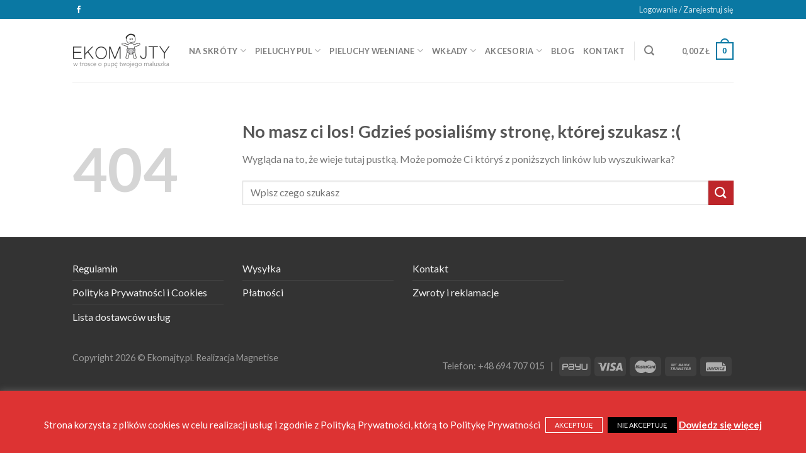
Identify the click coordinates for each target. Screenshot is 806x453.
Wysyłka (261, 268)
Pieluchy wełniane (376, 51)
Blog (562, 51)
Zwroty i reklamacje (455, 292)
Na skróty (217, 51)
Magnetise (257, 357)
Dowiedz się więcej (720, 424)
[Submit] (721, 193)
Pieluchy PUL (288, 51)
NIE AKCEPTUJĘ (642, 425)
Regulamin (95, 268)
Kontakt (604, 51)
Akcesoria (513, 51)
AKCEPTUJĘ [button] (574, 425)
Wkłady (454, 51)
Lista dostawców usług (121, 317)
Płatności (262, 292)
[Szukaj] (649, 50)
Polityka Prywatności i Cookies (139, 292)
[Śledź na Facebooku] (78, 10)
